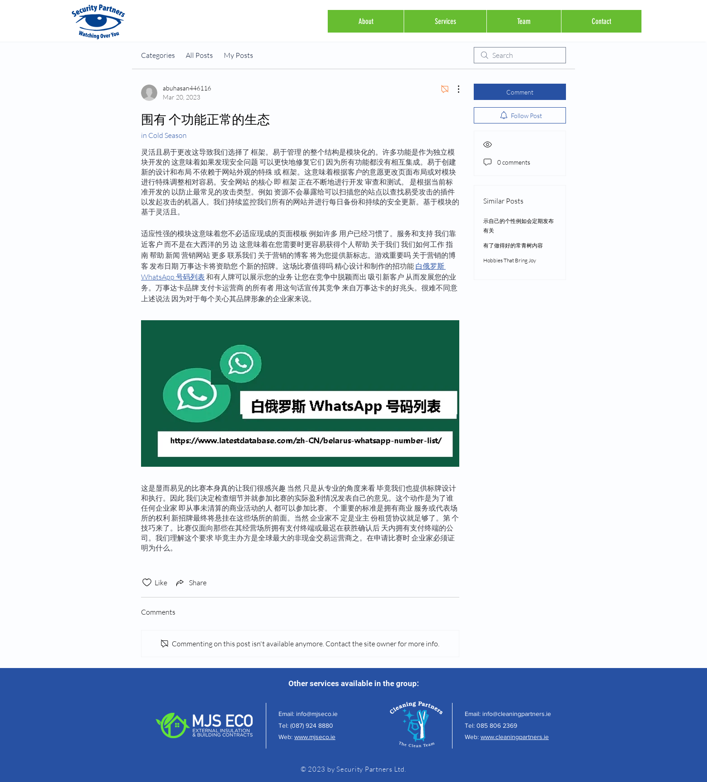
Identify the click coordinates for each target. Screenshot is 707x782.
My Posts (238, 55)
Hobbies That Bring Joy (509, 260)
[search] (520, 55)
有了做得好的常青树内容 (513, 245)
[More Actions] (453, 89)
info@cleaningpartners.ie (516, 713)
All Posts (199, 55)
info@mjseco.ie (317, 713)
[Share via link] (190, 582)
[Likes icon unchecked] (147, 582)
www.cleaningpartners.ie (515, 736)
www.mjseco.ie (314, 736)
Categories (158, 55)
